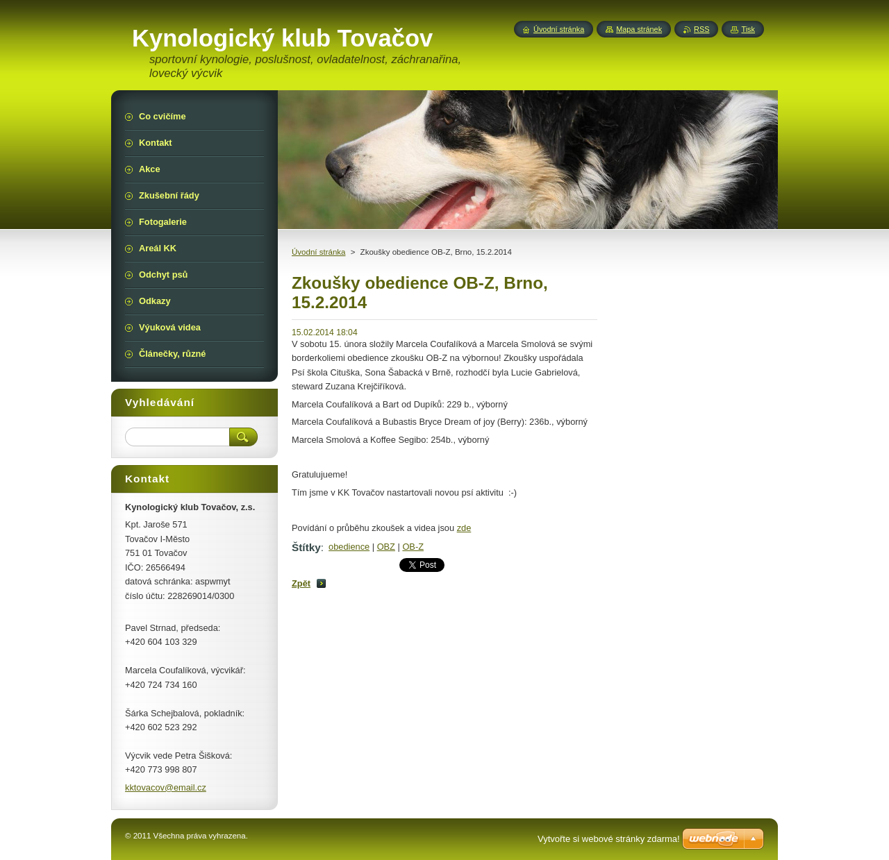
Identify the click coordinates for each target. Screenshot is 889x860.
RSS (701, 29)
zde (464, 528)
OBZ (386, 546)
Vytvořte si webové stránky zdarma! (609, 839)
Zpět (301, 583)
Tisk (748, 29)
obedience (349, 546)
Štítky (306, 547)
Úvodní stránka (318, 252)
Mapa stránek (639, 29)
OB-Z (413, 546)
